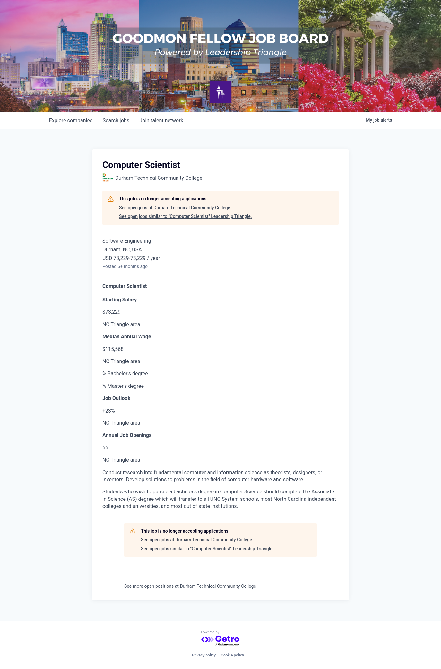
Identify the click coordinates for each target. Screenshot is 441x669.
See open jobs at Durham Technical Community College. (175, 207)
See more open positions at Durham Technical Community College (190, 586)
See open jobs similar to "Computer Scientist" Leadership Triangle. (185, 216)
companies (70, 120)
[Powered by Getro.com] (220, 639)
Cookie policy (232, 655)
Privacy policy (204, 655)
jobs (116, 120)
